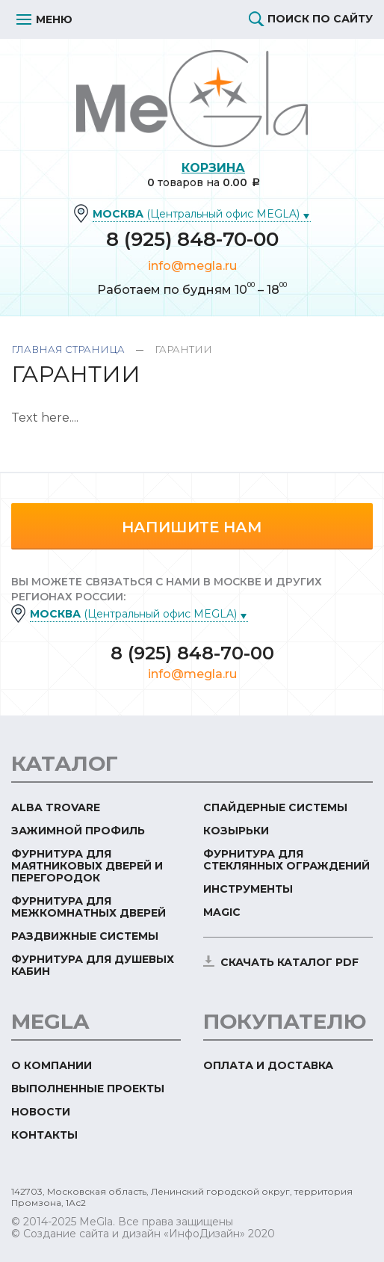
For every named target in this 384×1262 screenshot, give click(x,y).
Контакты (44, 1135)
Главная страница (68, 349)
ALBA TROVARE (55, 807)
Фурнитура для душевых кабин (92, 965)
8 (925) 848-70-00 (192, 239)
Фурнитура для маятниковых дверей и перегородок (87, 865)
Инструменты (248, 889)
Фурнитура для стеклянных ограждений (286, 859)
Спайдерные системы (275, 807)
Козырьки (236, 830)
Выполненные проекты (87, 1088)
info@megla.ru (192, 266)
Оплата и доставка (268, 1065)
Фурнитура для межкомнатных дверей (88, 907)
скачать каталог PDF (289, 962)
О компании (51, 1065)
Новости (40, 1111)
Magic (222, 912)
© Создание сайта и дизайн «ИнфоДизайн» (128, 1233)
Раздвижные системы (84, 936)
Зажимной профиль (78, 830)
